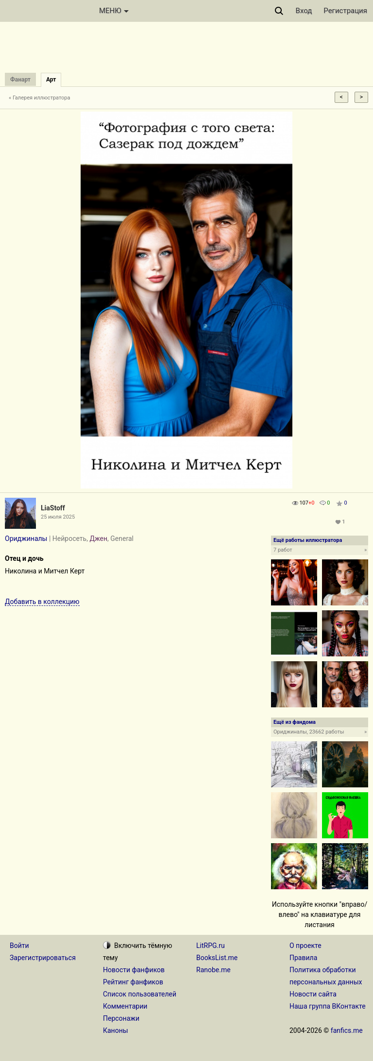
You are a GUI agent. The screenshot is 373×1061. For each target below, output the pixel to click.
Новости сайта (313, 994)
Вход (304, 10)
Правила (303, 958)
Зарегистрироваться (43, 958)
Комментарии (125, 1006)
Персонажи (121, 1018)
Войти (19, 945)
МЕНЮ (114, 10)
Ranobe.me (213, 970)
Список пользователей (139, 994)
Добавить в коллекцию (42, 601)
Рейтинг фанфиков (133, 982)
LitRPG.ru (210, 945)
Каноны (115, 1030)
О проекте (305, 945)
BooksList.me (216, 958)
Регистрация (345, 10)
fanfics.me (347, 1030)
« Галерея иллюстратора (39, 98)
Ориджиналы (26, 538)
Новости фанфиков (134, 970)
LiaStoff (53, 508)
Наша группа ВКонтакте (327, 1006)
